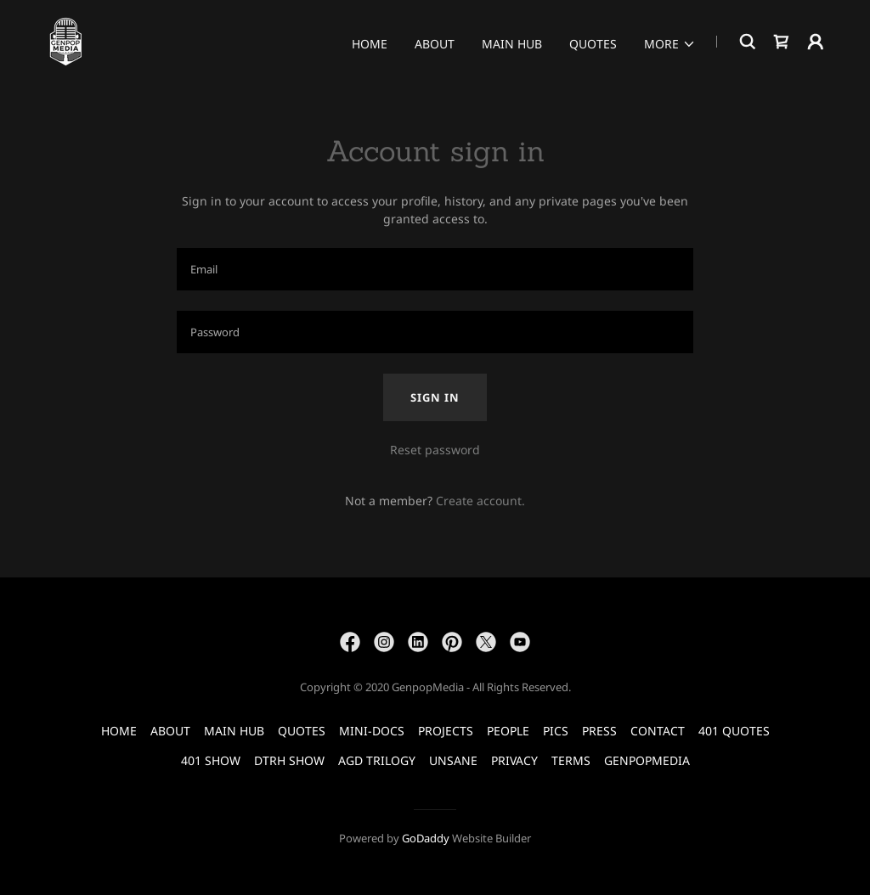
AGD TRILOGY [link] (376, 760)
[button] (670, 44)
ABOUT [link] (435, 44)
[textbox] (435, 269)
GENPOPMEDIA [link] (647, 760)
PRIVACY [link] (514, 760)
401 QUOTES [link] (734, 731)
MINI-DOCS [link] (371, 731)
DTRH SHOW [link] (289, 760)
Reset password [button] (435, 450)
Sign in (435, 397)
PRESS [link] (599, 731)
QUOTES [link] (593, 44)
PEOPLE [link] (508, 731)
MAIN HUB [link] (512, 44)
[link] (65, 40)
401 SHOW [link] (210, 760)
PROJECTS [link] (445, 731)
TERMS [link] (570, 760)
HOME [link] (369, 44)
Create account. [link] (480, 501)
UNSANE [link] (453, 760)
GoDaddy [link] (425, 838)
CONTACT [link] (657, 731)
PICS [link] (555, 731)
